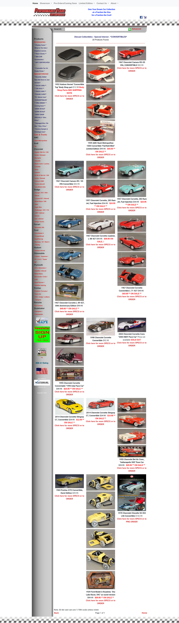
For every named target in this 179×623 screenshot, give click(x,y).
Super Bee (38, 207)
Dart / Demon (38, 219)
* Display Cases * (40, 45)
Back (56, 613)
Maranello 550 (39, 227)
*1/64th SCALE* (39, 109)
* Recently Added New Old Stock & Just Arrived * (41, 80)
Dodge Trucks (39, 222)
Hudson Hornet (39, 250)
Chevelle (37, 161)
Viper (36, 204)
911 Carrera (38, 305)
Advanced (136, 29)
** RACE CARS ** (40, 85)
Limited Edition (86, 3)
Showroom (45, 3)
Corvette (37, 167)
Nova (36, 169)
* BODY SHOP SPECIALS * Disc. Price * (40, 117)
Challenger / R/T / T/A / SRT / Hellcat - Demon (41, 213)
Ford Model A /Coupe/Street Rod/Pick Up (39, 236)
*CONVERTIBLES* (40, 100)
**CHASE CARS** (40, 94)
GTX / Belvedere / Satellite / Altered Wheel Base (40, 271)
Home (36, 3)
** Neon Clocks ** (40, 54)
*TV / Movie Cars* (40, 97)
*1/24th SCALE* (39, 112)
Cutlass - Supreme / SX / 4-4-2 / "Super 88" (41, 259)
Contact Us (102, 3)
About (114, 3)
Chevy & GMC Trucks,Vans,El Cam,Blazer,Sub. (40, 184)
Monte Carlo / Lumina (41, 164)
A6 (35, 146)
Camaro (37, 172)
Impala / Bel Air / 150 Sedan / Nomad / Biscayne (41, 155)
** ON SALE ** (39, 88)
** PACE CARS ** (40, 91)
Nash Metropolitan (40, 140)
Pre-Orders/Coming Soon (65, 3)
